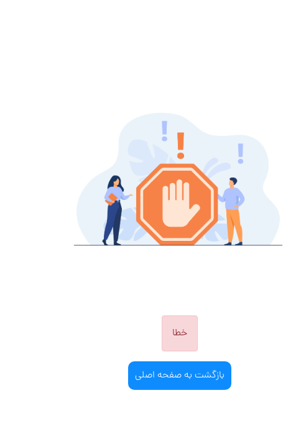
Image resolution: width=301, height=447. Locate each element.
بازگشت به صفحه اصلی (150, 375)
